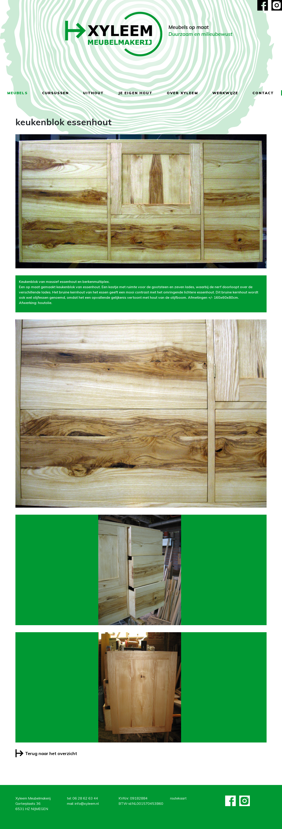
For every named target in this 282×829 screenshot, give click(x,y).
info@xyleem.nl (87, 803)
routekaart (178, 798)
